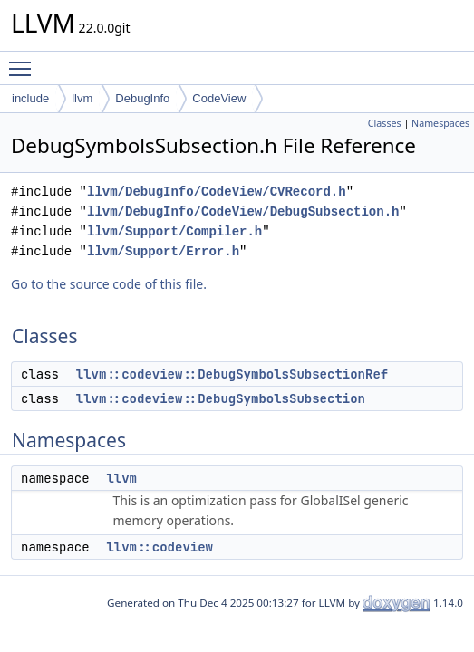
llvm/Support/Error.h (163, 251)
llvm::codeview (159, 547)
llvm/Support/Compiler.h (174, 231)
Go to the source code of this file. (109, 283)
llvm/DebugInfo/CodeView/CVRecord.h (216, 191)
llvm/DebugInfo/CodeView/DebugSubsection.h (243, 211)
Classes (384, 123)
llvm (82, 98)
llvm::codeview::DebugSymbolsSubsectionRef (232, 374)
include (30, 98)
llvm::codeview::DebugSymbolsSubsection (220, 398)
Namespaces (440, 123)
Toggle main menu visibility (24, 61)
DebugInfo (142, 98)
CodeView (219, 98)
